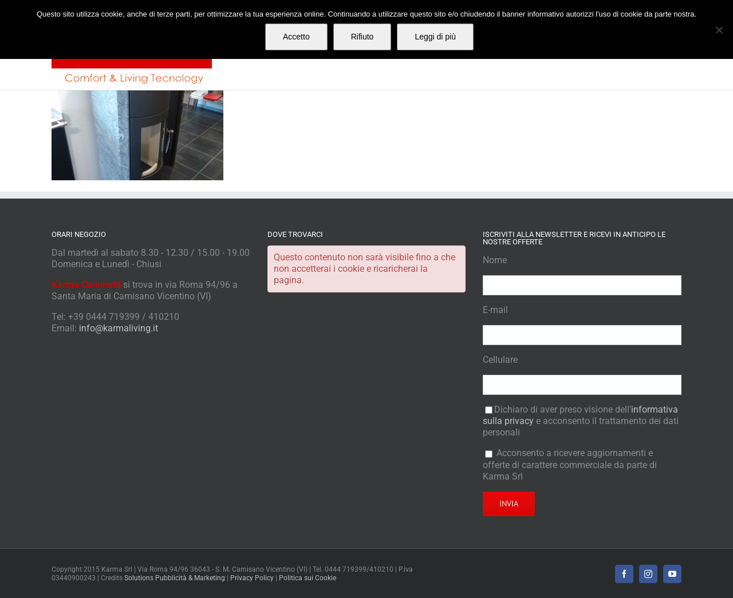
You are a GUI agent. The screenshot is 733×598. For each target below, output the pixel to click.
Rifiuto (362, 36)
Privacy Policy (252, 578)
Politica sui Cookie (307, 578)
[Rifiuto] (718, 29)
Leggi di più (435, 36)
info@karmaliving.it (118, 328)
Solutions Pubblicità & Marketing (174, 578)
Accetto (296, 36)
